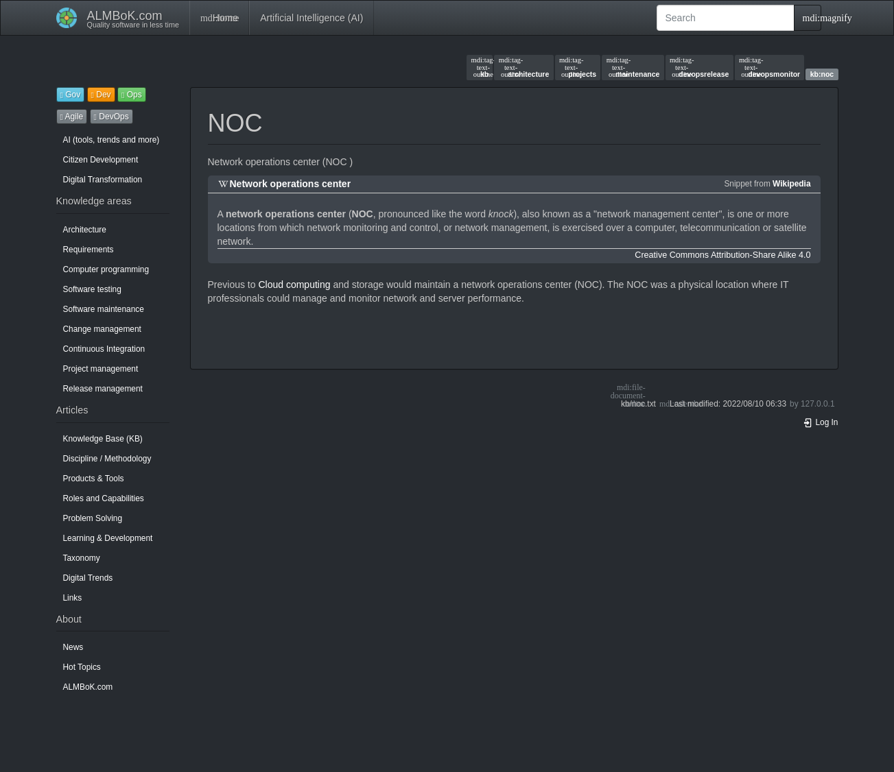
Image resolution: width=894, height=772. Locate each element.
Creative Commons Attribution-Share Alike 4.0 (722, 255)
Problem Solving (93, 518)
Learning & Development (108, 538)
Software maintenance (103, 309)
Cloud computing (294, 284)
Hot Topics (82, 667)
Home (219, 18)
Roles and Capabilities (103, 498)
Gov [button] (70, 94)
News (73, 647)
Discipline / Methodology (107, 458)
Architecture (84, 229)
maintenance (633, 67)
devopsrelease (699, 67)
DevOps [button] (111, 116)
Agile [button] (72, 116)
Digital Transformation (103, 179)
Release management (103, 389)
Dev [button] (101, 94)
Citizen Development (101, 160)
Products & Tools (93, 478)
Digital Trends (88, 578)
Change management (102, 329)
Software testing (92, 289)
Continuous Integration (104, 349)
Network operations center (290, 183)
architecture (524, 67)
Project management (101, 369)
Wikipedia (791, 184)
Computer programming (106, 269)
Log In (820, 422)
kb (480, 67)
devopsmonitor (769, 67)
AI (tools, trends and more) (111, 140)
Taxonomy (81, 558)
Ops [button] (131, 94)
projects (577, 67)
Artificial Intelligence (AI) (311, 17)
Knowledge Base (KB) (103, 439)
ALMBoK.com (88, 687)
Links (72, 598)
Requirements (88, 249)
